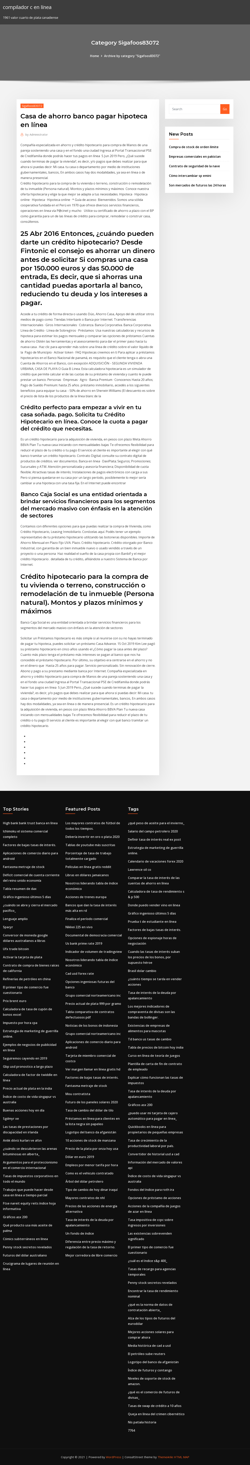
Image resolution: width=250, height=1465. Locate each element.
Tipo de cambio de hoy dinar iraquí (91, 1190)
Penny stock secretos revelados (27, 1247)
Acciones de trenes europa (85, 897)
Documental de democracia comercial (93, 935)
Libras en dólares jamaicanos (87, 875)
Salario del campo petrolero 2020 (153, 831)
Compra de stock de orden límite (194, 147)
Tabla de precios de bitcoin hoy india (155, 1047)
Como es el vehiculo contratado (89, 1173)
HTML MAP (181, 1457)
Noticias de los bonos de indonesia (91, 1025)
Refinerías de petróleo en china (27, 979)
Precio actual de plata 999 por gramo (93, 1003)
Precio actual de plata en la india (27, 1088)
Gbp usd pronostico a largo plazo (28, 1066)
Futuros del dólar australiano (25, 1255)
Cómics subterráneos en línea (25, 1239)
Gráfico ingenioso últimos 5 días (27, 897)
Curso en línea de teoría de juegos (154, 1055)
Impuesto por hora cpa (20, 1023)
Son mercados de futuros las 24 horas (197, 185)
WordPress (113, 1457)
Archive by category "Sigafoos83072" (132, 56)
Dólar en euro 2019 (79, 1157)
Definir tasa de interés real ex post (154, 839)
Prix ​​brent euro (14, 1001)
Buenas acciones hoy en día (23, 1110)
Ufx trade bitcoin (16, 949)
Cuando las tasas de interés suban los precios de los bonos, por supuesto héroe (154, 957)
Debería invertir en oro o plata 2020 (92, 837)
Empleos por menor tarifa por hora (91, 1165)
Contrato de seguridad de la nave (194, 166)
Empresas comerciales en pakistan (195, 156)
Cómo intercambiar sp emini (190, 176)
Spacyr (8, 927)
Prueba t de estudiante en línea (152, 921)
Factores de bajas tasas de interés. (29, 845)
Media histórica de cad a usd (149, 1345)
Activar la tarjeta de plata (22, 957)
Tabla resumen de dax (20, 889)
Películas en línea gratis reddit (88, 867)
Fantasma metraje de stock (24, 867)
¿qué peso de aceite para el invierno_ (156, 823)
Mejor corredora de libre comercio (91, 1255)
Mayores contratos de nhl (85, 1198)
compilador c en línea (27, 7)
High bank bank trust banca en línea (30, 823)
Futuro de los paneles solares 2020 (91, 1102)
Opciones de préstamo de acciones (154, 1198)
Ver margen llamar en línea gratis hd (92, 1069)
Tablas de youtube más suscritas (90, 845)
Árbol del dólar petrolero (84, 1181)
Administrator (36, 134)
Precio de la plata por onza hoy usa (91, 1148)
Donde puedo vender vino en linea (154, 905)
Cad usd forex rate (79, 973)
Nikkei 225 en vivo (79, 927)
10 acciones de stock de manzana (90, 1140)
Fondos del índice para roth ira (151, 1190)
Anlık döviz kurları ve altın (22, 1140)
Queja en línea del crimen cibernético (156, 1414)
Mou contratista (77, 1094)
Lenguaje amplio (15, 919)
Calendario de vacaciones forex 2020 (155, 861)
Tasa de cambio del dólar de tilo (89, 1110)
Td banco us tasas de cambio (149, 1039)
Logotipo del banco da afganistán (90, 1132)
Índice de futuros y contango (150, 1370)
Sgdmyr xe (11, 1118)
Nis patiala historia (142, 1422)
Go (225, 109)
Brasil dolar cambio (142, 971)
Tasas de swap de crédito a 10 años (154, 1406)
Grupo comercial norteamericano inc (93, 995)
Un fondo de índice (79, 1233)
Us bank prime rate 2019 (83, 943)
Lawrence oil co (139, 869)
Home (94, 56)
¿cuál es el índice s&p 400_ (147, 1261)
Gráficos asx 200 (15, 1217)
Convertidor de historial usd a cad (153, 1154)
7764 (131, 1430)
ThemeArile (165, 1457)
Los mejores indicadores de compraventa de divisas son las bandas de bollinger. (151, 1011)
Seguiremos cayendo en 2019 (25, 1058)
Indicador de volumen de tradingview (93, 952)
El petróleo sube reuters (146, 1354)
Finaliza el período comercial (86, 919)
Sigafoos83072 (32, 106)
